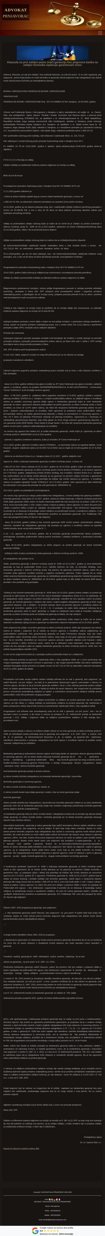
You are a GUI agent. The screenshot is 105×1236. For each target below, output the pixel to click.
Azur (58, 1201)
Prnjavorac (16, 16)
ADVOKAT (45, 1192)
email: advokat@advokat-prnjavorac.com (52, 1219)
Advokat (16, 10)
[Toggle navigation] (101, 33)
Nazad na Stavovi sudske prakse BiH (21, 1148)
